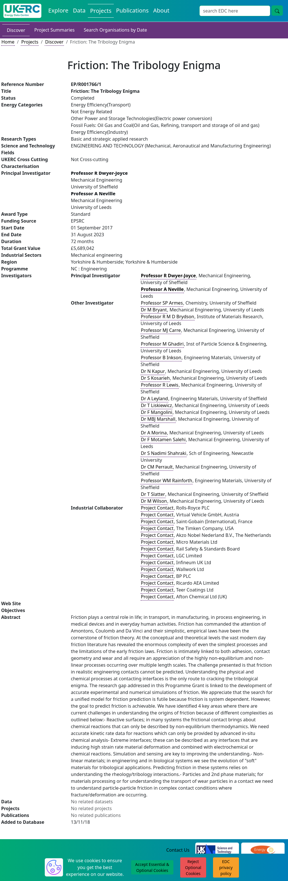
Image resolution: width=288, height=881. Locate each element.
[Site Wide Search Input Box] (234, 10)
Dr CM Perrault (157, 467)
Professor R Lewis (160, 385)
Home (8, 42)
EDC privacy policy (226, 867)
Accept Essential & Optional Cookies (152, 867)
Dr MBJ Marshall (158, 419)
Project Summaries (54, 30)
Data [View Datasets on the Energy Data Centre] (79, 10)
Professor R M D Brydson (167, 316)
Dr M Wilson (154, 501)
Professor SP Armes (162, 303)
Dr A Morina (154, 433)
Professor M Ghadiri (162, 344)
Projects (29, 42)
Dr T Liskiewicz (156, 405)
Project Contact (157, 508)
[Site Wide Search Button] (277, 10)
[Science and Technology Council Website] (217, 850)
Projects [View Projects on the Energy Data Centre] (100, 11)
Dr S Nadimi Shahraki (163, 453)
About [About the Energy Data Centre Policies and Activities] (161, 10)
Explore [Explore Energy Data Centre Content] (58, 10)
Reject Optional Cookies (193, 867)
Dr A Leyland (154, 398)
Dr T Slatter (153, 494)
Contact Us (177, 850)
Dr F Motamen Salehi (163, 439)
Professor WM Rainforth (166, 480)
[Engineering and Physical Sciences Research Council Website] (263, 850)
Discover (16, 30)
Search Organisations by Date (115, 30)
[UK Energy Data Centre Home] (22, 10)
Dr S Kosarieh (155, 378)
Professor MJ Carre (161, 330)
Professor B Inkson (161, 357)
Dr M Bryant (154, 310)
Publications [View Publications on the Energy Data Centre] (132, 10)
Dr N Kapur (153, 371)
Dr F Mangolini (156, 412)
